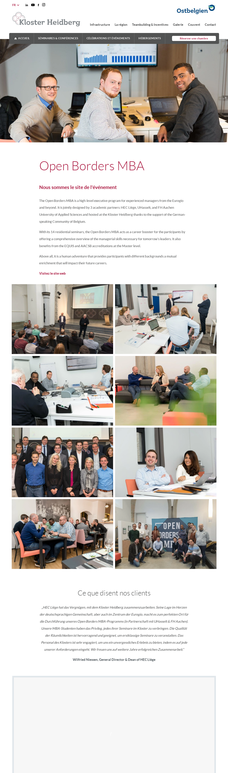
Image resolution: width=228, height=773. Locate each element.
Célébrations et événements (108, 38)
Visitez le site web (52, 273)
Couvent (194, 24)
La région (121, 24)
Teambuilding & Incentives (150, 24)
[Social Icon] (27, 5)
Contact (210, 24)
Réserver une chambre (194, 38)
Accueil (24, 38)
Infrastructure (100, 24)
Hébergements (149, 38)
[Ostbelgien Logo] (150, 10)
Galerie (178, 24)
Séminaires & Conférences (58, 38)
